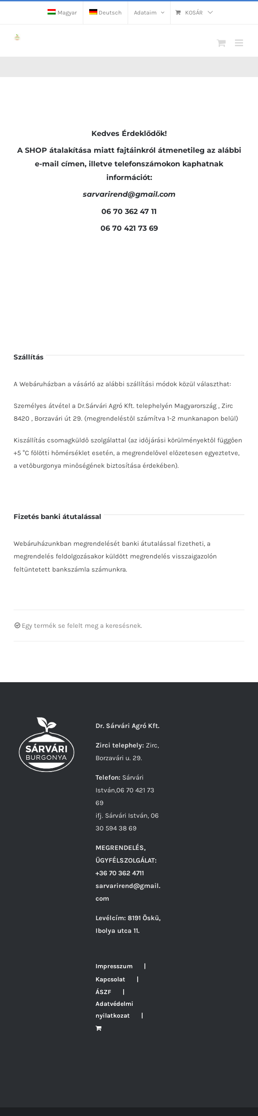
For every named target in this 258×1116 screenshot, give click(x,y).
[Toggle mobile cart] (221, 43)
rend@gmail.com (129, 194)
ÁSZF (103, 992)
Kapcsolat (110, 979)
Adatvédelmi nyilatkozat (115, 1009)
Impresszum (114, 966)
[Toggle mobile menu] (239, 43)
